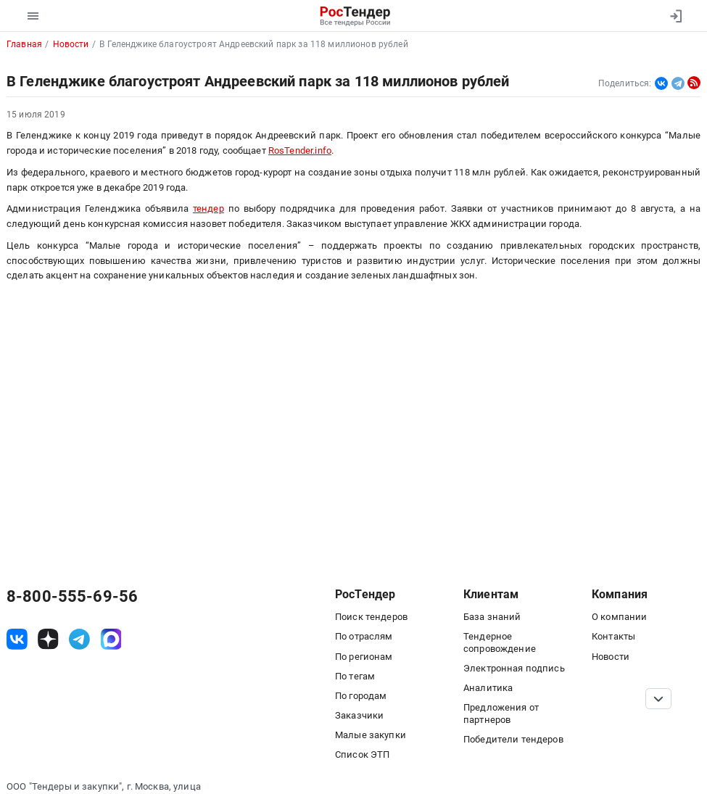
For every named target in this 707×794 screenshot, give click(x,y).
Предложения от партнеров (501, 713)
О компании (619, 616)
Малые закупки (370, 734)
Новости (610, 656)
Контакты (613, 636)
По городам (360, 695)
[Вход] (675, 16)
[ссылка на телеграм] (79, 639)
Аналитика (488, 687)
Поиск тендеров (371, 616)
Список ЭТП (362, 754)
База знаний (492, 616)
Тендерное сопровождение (499, 642)
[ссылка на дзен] (48, 639)
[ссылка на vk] (17, 639)
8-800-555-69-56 (72, 596)
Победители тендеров (513, 739)
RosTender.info (299, 150)
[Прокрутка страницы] (658, 698)
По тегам (355, 676)
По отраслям (364, 636)
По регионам (364, 656)
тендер (208, 208)
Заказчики (359, 715)
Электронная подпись (514, 668)
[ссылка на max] (111, 639)
